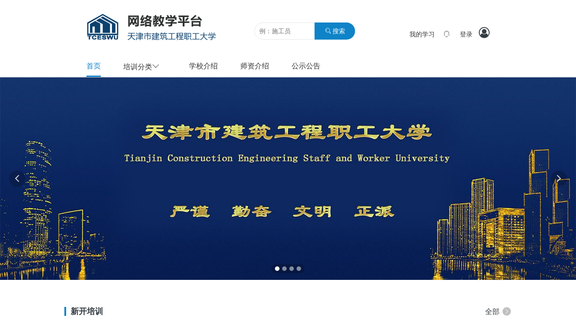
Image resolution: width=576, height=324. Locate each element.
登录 (466, 34)
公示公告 (306, 66)
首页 (93, 66)
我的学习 (422, 34)
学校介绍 (203, 66)
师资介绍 (254, 66)
